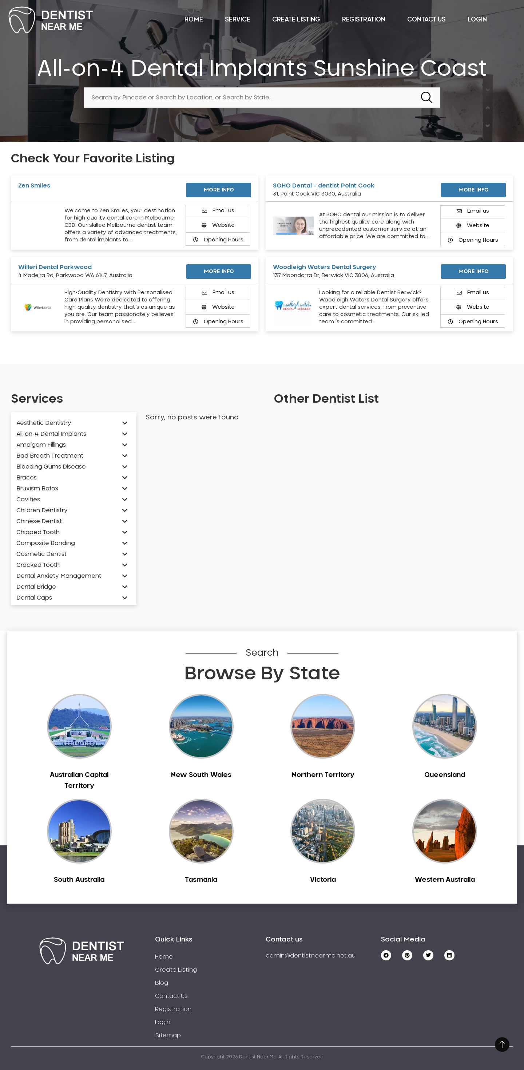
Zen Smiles (34, 186)
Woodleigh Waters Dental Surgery (324, 267)
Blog (161, 983)
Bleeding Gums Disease (51, 467)
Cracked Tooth (38, 565)
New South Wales (201, 775)
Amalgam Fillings (41, 445)
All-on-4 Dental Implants (51, 434)
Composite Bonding (45, 543)
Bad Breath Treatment (49, 456)
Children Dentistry (42, 510)
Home (193, 19)
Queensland (444, 775)
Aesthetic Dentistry (43, 423)
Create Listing (296, 19)
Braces (26, 478)
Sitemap (168, 1035)
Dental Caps (34, 598)
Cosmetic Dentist (41, 554)
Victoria (323, 880)
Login (477, 19)
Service (237, 19)
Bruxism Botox (37, 488)
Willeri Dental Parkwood (55, 267)
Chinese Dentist (39, 521)
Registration (363, 19)
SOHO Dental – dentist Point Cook (323, 186)
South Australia (79, 880)
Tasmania (201, 880)
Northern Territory (323, 775)
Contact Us (426, 19)
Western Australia (445, 880)
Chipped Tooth (38, 532)
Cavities (28, 499)
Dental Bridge (36, 587)
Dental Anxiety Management (58, 576)
